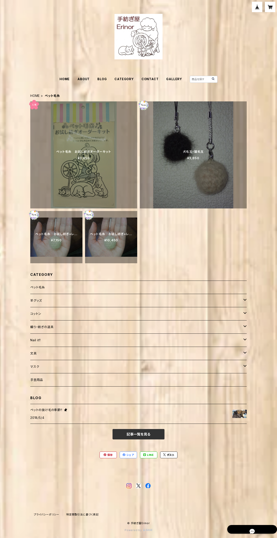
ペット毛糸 (37, 287)
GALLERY (174, 79)
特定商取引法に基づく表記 (82, 514)
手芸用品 (36, 380)
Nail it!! (35, 340)
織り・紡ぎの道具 (41, 327)
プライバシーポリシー (46, 514)
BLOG (102, 79)
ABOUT (83, 79)
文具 (33, 353)
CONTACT (150, 79)
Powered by (138, 530)
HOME (65, 79)
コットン (35, 313)
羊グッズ (36, 300)
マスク (34, 366)
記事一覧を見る (138, 434)
